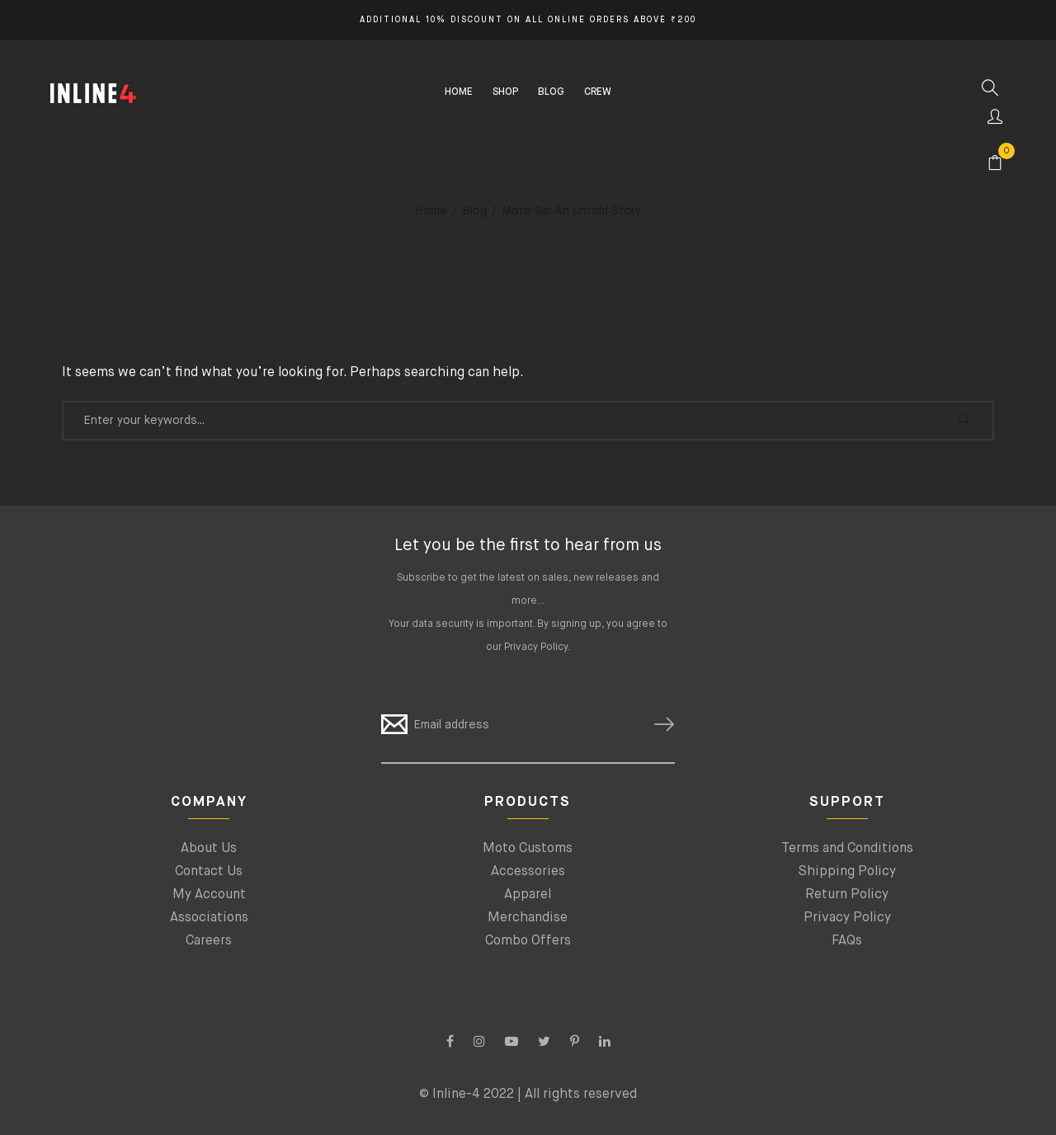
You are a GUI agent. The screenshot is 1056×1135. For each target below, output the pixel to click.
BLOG (551, 92)
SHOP (505, 92)
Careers (209, 941)
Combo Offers (528, 941)
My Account (209, 895)
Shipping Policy (847, 871)
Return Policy (847, 895)
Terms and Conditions (847, 848)
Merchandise (528, 918)
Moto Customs (528, 848)
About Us (209, 848)
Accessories (528, 871)
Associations (209, 918)
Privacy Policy (536, 647)
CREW (597, 92)
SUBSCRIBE (657, 724)
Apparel (527, 895)
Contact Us (209, 871)
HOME (459, 92)
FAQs (847, 941)
